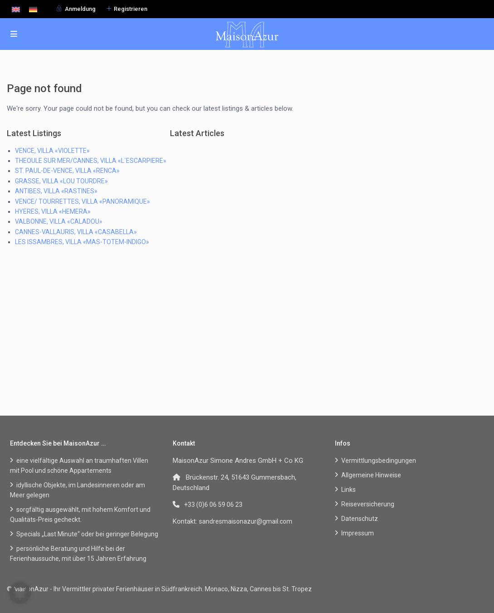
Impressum (357, 533)
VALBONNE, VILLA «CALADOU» (58, 221)
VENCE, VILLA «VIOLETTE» (52, 150)
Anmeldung (80, 8)
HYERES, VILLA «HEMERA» (53, 211)
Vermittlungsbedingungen (378, 460)
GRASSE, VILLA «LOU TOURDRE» (61, 181)
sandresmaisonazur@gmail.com (245, 521)
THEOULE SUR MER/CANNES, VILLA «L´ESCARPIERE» (90, 160)
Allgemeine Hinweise (371, 475)
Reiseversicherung (367, 504)
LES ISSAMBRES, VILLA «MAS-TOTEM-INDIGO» (82, 241)
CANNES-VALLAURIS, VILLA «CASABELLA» (76, 231)
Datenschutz (359, 518)
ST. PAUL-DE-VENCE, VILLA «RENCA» (67, 170)
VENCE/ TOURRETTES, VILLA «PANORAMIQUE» (82, 201)
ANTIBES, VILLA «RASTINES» (56, 191)
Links (348, 489)
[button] (20, 593)
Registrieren (130, 8)
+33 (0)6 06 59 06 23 (213, 504)
